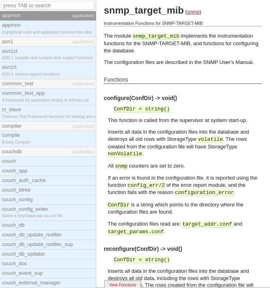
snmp (193, 12)
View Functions (122, 285)
